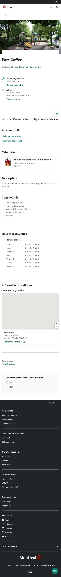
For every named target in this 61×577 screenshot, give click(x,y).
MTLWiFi (5, 483)
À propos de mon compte (11, 415)
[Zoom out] (56, 326)
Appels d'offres (7, 456)
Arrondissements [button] (9, 546)
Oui (10, 382)
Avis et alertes (7, 419)
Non (11, 387)
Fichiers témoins (12, 565)
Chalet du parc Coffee (11, 136)
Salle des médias (8, 442)
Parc (7, 15)
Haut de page (53, 403)
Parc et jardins (8, 364)
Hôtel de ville (7, 479)
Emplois (5, 460)
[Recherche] (51, 7)
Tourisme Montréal (9, 487)
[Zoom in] (56, 323)
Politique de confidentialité (30, 565)
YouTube (6, 536)
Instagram (7, 524)
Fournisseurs (6, 465)
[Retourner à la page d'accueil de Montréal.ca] (4, 7)
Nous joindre (6, 438)
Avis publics (6, 501)
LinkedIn (7, 528)
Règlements (6, 506)
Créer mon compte (9, 423)
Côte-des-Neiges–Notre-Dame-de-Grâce (26, 67)
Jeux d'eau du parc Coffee (13, 141)
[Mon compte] (57, 7)
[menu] (10, 7)
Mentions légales (48, 565)
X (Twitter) (7, 532)
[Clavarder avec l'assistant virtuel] (55, 571)
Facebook (7, 520)
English (54, 2)
